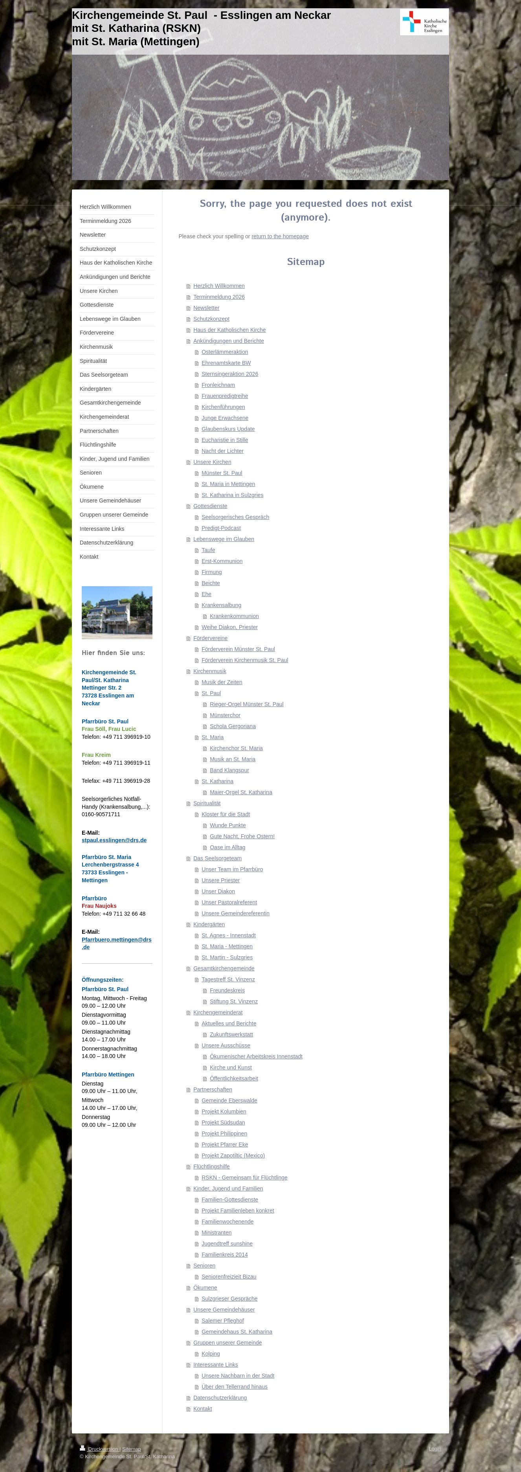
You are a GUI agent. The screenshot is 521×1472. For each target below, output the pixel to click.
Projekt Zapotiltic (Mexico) (233, 1155)
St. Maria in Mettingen (228, 484)
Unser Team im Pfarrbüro (232, 869)
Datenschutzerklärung (220, 1398)
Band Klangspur (229, 770)
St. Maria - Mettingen (227, 946)
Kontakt (202, 1409)
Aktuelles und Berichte (229, 1023)
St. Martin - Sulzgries (227, 957)
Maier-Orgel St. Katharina (241, 792)
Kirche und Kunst (231, 1067)
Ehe (206, 594)
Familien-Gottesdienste (230, 1199)
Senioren (204, 1265)
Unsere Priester (221, 880)
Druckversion (99, 1449)
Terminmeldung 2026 (219, 297)
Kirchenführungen (223, 407)
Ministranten (216, 1232)
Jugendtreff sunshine (227, 1243)
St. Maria (213, 737)
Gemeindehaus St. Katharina (237, 1331)
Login (435, 1449)
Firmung (212, 572)
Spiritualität (206, 803)
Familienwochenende (227, 1221)
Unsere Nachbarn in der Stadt (238, 1376)
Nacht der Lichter (223, 451)
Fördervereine (210, 638)
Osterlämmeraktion (225, 352)
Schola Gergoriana (233, 726)
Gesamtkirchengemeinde (224, 968)
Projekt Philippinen (224, 1133)
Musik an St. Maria (232, 759)
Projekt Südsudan (223, 1122)
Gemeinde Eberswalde (229, 1100)
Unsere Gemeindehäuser (224, 1309)
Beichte (211, 583)
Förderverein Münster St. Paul (238, 649)
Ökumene (205, 1287)
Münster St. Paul (222, 473)
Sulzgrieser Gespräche (229, 1298)
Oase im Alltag (227, 847)
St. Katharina (217, 781)
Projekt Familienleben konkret (238, 1210)
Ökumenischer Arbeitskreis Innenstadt (256, 1056)
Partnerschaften (212, 1089)
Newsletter (206, 308)
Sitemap (131, 1449)
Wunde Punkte (228, 825)
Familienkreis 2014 (225, 1254)
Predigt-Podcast (221, 528)
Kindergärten (209, 924)
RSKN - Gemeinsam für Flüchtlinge (245, 1177)
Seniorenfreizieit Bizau (229, 1276)
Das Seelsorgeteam (217, 858)
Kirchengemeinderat (217, 1012)
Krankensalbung (221, 605)
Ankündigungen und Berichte (228, 341)
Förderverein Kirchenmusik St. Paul (245, 660)
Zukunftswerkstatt (231, 1034)
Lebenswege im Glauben (223, 539)
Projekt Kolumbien (224, 1111)
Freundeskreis (227, 990)
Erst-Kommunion (222, 561)
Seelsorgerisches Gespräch (235, 517)
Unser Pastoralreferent (229, 902)
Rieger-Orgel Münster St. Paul (247, 704)
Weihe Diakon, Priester (230, 627)
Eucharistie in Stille (225, 440)
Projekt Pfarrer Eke (225, 1144)
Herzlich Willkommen (219, 286)
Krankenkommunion (234, 616)
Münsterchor (225, 715)
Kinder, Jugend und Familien (228, 1188)
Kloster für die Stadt (226, 814)
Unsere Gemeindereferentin (236, 913)
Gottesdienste (210, 506)
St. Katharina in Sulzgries (232, 495)
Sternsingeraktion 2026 (230, 374)
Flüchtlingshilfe (211, 1166)
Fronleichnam (218, 385)
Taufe (208, 550)
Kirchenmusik (209, 671)
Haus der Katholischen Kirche (229, 330)
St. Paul (211, 693)
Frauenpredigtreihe (225, 396)
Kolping (211, 1354)
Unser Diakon (218, 891)
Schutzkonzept (211, 319)
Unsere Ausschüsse (226, 1045)
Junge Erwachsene (225, 418)
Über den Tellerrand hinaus (235, 1387)
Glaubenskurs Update (228, 429)
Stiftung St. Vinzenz (234, 1001)
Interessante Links (215, 1365)
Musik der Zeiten (222, 682)
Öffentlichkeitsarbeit (234, 1078)
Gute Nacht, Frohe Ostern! (242, 836)
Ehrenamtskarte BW (226, 363)
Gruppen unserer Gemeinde (227, 1343)
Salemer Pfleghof (223, 1320)
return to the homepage (280, 236)
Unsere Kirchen (212, 462)
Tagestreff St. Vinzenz (228, 979)
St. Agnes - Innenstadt (229, 935)
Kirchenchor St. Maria (236, 748)
